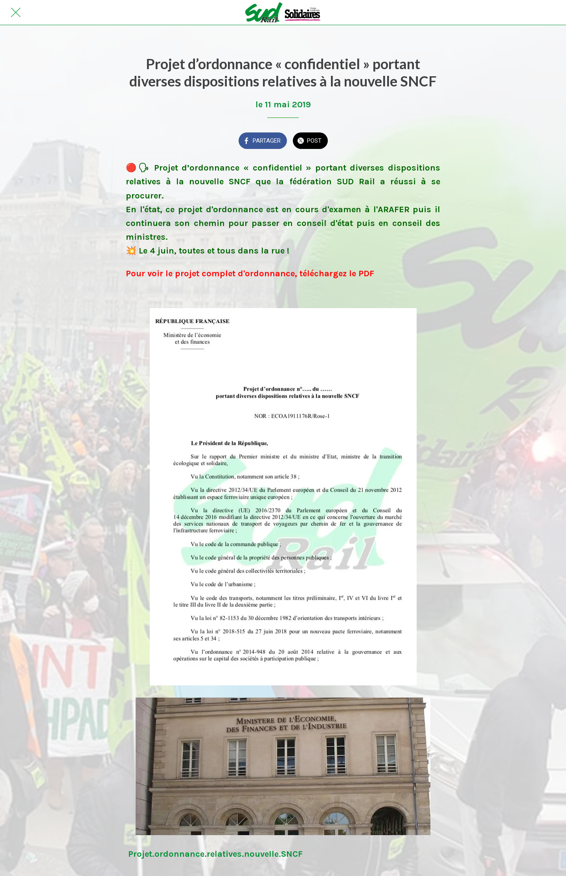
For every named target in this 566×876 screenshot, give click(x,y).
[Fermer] (15, 12)
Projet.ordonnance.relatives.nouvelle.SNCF (215, 854)
